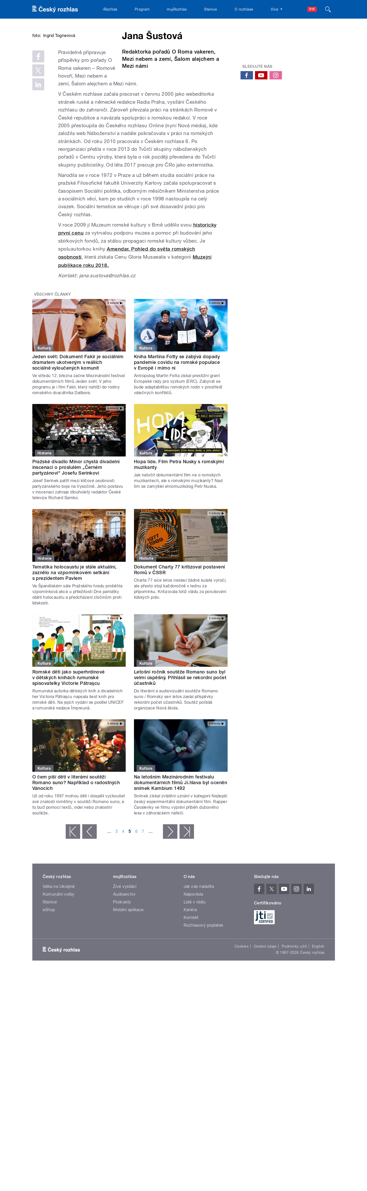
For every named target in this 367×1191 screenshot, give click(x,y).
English (318, 1001)
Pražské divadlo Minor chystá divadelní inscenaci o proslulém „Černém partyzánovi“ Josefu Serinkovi (76, 521)
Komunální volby (58, 948)
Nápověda (193, 948)
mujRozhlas (177, 9)
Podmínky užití (294, 1001)
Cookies (242, 1001)
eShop (49, 964)
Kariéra (190, 964)
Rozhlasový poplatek (203, 979)
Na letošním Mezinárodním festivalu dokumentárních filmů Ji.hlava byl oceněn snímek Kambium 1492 (180, 837)
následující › (170, 886)
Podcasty (122, 956)
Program (142, 9)
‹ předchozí (89, 886)
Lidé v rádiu (195, 956)
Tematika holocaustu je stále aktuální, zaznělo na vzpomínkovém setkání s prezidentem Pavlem (74, 627)
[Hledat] (328, 9)
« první (73, 886)
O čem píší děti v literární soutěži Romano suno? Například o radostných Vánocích (76, 837)
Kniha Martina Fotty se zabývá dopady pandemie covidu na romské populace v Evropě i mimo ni (177, 416)
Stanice (210, 9)
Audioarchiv (124, 948)
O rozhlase (244, 9)
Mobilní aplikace (128, 964)
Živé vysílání (124, 941)
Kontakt (191, 972)
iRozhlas (110, 9)
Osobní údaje (265, 1001)
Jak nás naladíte (199, 941)
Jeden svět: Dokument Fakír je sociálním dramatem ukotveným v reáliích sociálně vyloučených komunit (78, 416)
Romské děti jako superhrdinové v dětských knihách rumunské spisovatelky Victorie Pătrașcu (68, 732)
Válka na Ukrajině (59, 941)
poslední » (186, 886)
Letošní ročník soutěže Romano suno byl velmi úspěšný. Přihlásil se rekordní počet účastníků (180, 732)
